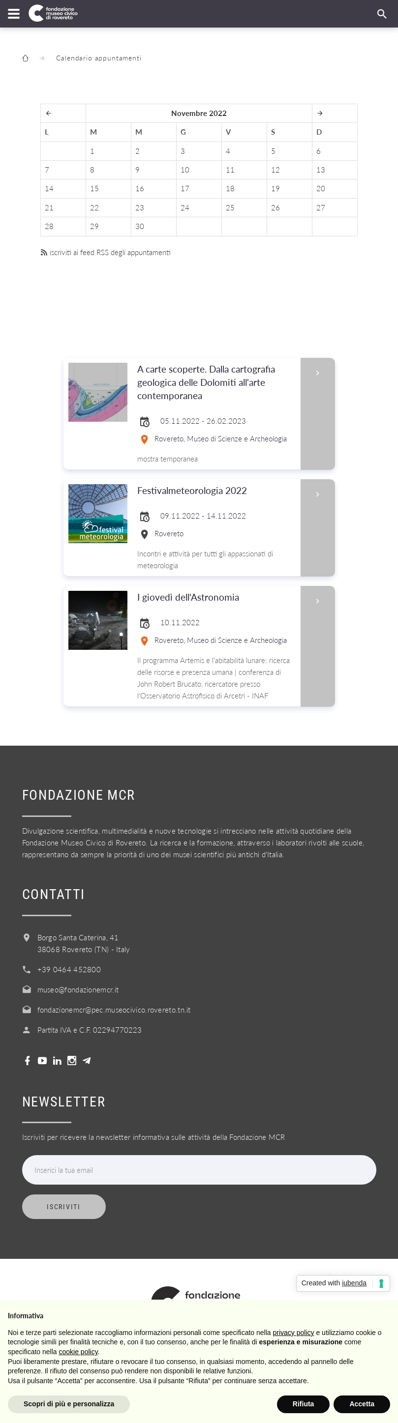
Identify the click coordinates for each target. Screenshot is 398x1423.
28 (49, 226)
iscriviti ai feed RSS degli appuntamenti (105, 252)
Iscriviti (63, 1207)
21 (49, 207)
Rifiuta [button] (303, 1404)
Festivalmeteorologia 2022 (215, 490)
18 (230, 188)
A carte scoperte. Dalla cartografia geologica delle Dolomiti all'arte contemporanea (215, 383)
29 (94, 226)
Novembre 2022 (199, 113)
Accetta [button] (361, 1404)
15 (94, 188)
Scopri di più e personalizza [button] (69, 1404)
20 (320, 188)
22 (94, 207)
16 (139, 188)
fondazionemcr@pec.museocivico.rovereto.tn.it (114, 1009)
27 (320, 207)
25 (230, 207)
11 (230, 169)
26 (275, 207)
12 (275, 169)
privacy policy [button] (293, 1332)
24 (185, 207)
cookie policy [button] (78, 1352)
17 (185, 188)
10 (185, 169)
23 (139, 207)
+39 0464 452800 (69, 969)
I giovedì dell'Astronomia (215, 597)
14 (49, 188)
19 (275, 188)
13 (320, 169)
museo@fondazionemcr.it (78, 989)
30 (139, 226)
